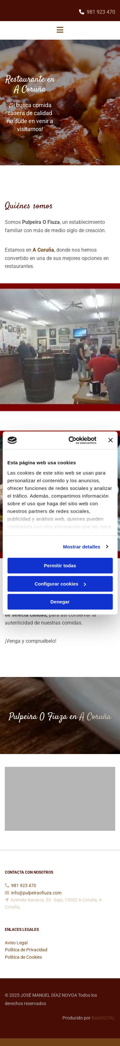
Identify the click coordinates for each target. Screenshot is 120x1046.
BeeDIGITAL (103, 1017)
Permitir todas (60, 565)
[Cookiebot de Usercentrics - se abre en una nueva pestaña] (71, 440)
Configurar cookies (60, 583)
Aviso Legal (16, 942)
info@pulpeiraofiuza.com (36, 892)
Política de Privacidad (26, 949)
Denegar (59, 601)
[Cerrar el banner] (110, 440)
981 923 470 (101, 12)
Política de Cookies (23, 957)
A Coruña (43, 250)
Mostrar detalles (81, 546)
